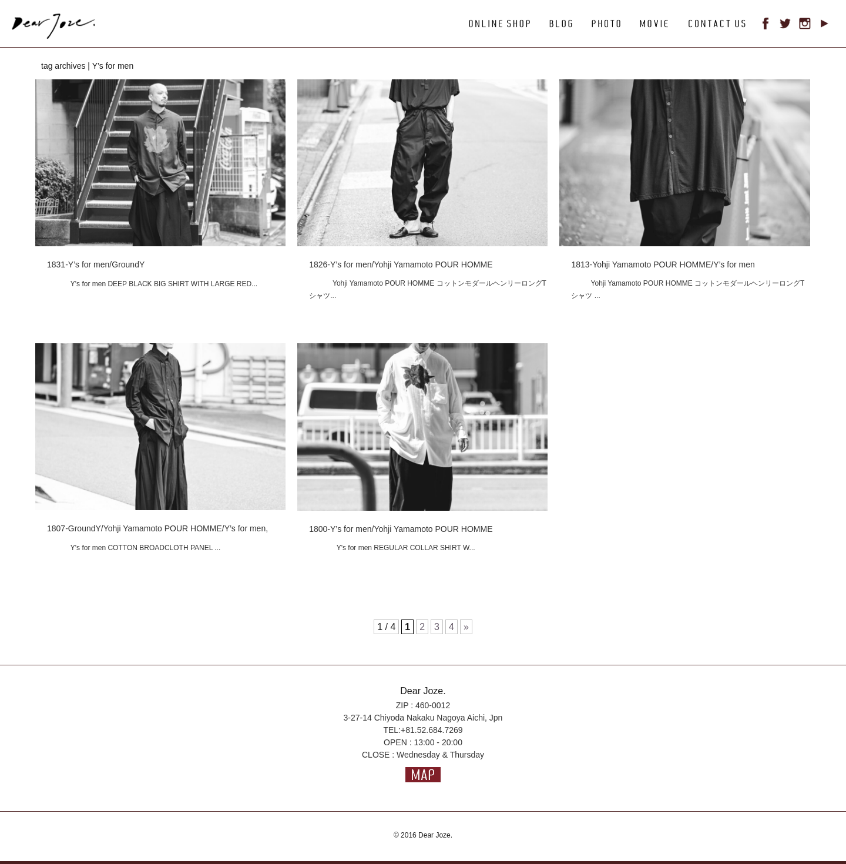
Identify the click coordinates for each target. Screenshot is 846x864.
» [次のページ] (466, 627)
